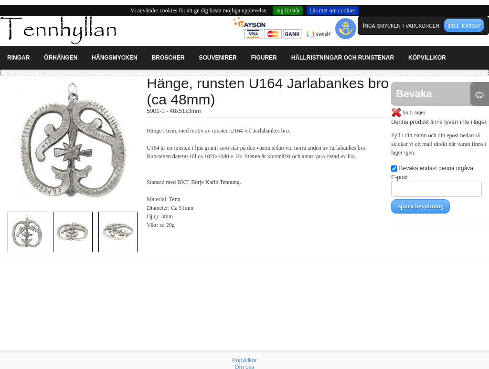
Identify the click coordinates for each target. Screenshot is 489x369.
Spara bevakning (420, 206)
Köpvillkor (244, 360)
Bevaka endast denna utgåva (432, 168)
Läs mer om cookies (332, 10)
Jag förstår (287, 10)
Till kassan (464, 25)
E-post (436, 185)
